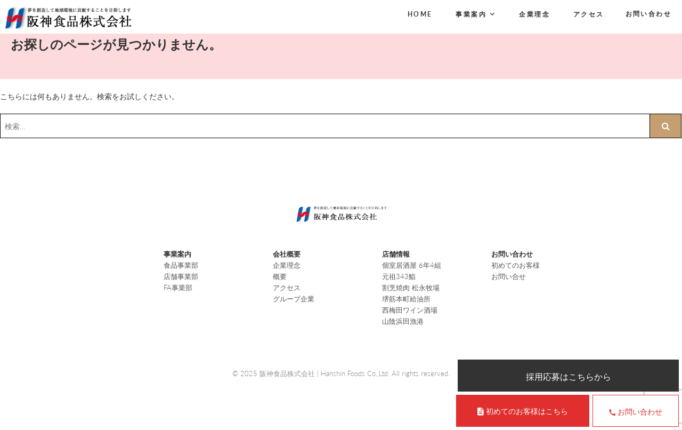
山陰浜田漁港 (403, 321)
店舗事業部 (181, 276)
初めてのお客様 (515, 265)
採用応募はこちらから (568, 376)
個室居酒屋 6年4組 (411, 265)
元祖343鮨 (399, 276)
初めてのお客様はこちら (527, 411)
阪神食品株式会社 (287, 373)
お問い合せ (508, 276)
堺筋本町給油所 (406, 298)
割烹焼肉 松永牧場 (411, 287)
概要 (280, 276)
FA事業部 (178, 287)
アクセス (588, 14)
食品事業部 (181, 265)
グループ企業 (293, 298)
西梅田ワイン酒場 (409, 310)
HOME (420, 14)
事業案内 (471, 14)
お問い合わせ (648, 14)
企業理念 (534, 14)
